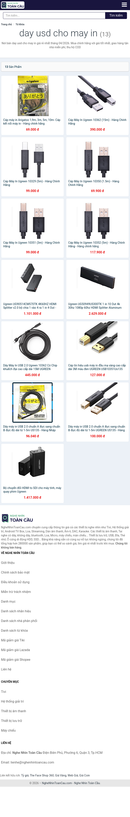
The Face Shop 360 (42, 775)
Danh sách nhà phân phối (19, 621)
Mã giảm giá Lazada (15, 650)
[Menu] (124, 5)
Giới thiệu (8, 563)
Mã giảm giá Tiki (13, 640)
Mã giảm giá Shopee (15, 660)
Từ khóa (20, 24)
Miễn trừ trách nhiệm (16, 592)
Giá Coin (84, 775)
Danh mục (8, 601)
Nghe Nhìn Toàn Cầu (87, 783)
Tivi (3, 692)
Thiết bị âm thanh (13, 711)
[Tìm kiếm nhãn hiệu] (54, 15)
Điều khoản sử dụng (15, 582)
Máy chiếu (8, 730)
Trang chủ (6, 24)
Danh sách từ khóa (14, 630)
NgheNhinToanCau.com (57, 783)
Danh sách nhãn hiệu (16, 611)
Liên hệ (6, 669)
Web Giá (73, 775)
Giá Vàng (60, 775)
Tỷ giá (25, 775)
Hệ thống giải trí (12, 701)
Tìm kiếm (116, 15)
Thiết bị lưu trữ (11, 721)
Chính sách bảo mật (15, 572)
